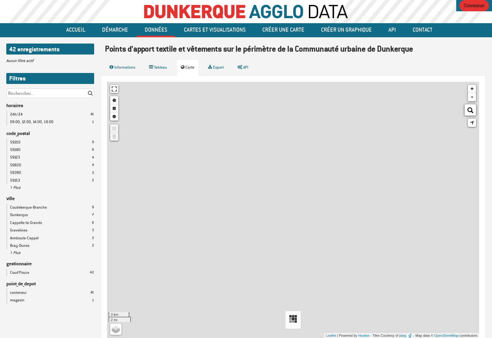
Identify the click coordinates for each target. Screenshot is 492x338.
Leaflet (331, 335)
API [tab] (243, 67)
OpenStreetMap (446, 335)
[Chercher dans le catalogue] (90, 93)
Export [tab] (216, 67)
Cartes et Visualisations (215, 29)
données (156, 29)
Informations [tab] (122, 67)
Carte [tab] (187, 67)
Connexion (474, 5)
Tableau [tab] (158, 67)
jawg (402, 335)
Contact (422, 29)
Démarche (115, 29)
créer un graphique (346, 29)
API (392, 29)
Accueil (75, 29)
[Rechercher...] (50, 93)
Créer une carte (283, 29)
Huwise (363, 335)
